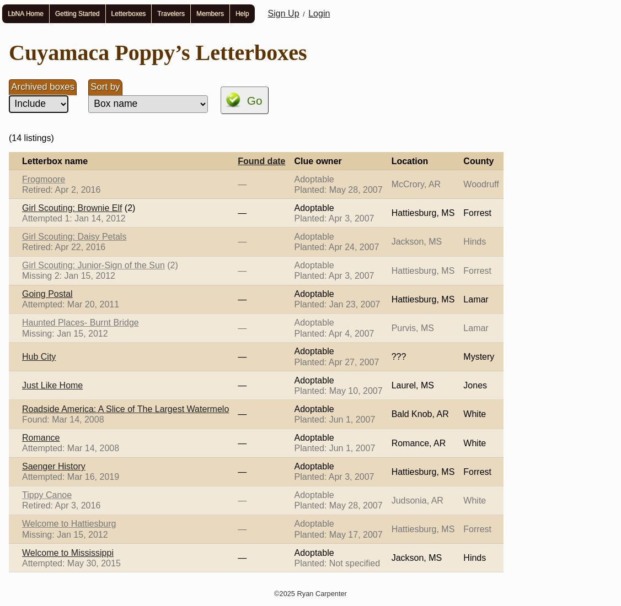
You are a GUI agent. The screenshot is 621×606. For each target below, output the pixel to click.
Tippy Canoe (47, 495)
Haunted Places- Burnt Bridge (80, 322)
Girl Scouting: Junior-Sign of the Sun (93, 265)
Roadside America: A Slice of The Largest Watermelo (125, 409)
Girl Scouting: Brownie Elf (72, 208)
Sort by (105, 87)
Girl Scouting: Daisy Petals (74, 236)
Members (210, 14)
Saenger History (53, 466)
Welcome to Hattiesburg (69, 523)
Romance (41, 437)
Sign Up (283, 13)
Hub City (39, 356)
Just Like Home (52, 385)
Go (255, 100)
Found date (261, 161)
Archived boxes (42, 87)
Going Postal (47, 294)
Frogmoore (43, 179)
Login (319, 13)
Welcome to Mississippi (68, 553)
